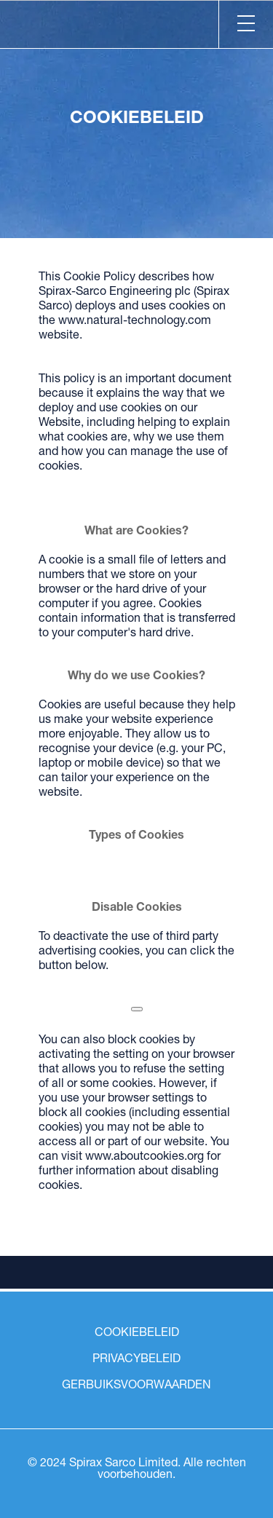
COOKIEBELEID (137, 1334)
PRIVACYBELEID (136, 1360)
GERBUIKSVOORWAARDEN (136, 1386)
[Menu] (245, 24)
